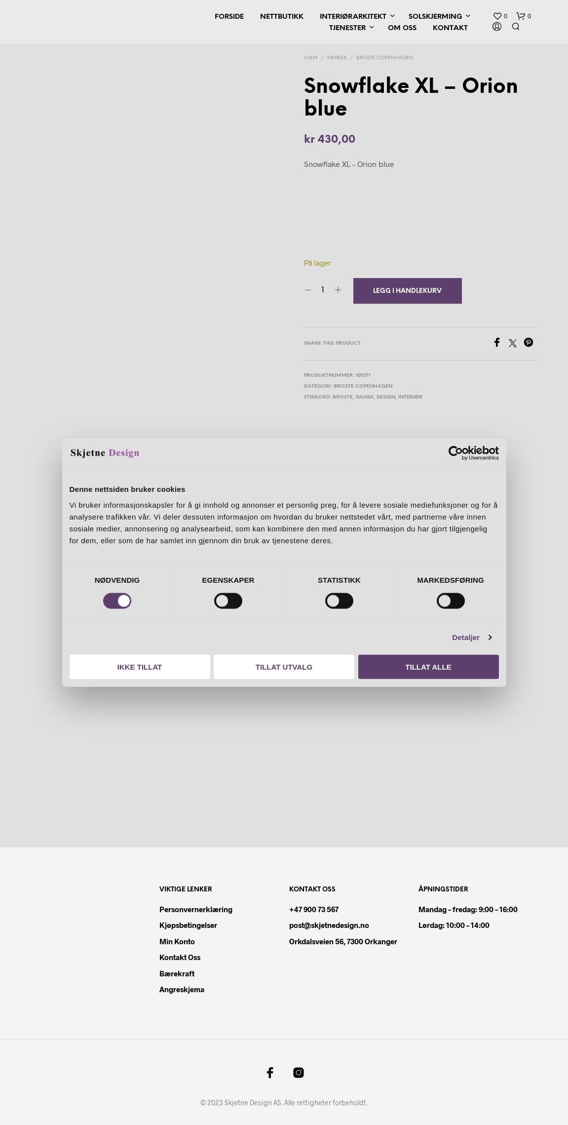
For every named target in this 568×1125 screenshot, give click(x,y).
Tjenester (347, 28)
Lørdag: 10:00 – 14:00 (454, 925)
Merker (336, 58)
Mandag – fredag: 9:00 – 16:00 (468, 909)
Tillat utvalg (284, 666)
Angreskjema (181, 989)
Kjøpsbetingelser (188, 925)
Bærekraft (176, 973)
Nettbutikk (281, 17)
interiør (410, 397)
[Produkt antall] (323, 290)
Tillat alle (428, 666)
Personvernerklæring (195, 909)
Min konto (177, 941)
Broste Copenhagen (384, 58)
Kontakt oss (179, 957)
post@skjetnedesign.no (329, 925)
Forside (229, 17)
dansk (365, 397)
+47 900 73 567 (314, 909)
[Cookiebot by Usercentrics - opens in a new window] (456, 453)
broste (343, 397)
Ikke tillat (139, 666)
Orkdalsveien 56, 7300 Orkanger (343, 941)
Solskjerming (435, 17)
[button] (499, 16)
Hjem (310, 58)
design (386, 397)
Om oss (402, 28)
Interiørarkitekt (353, 17)
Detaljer (466, 637)
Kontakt (450, 28)
